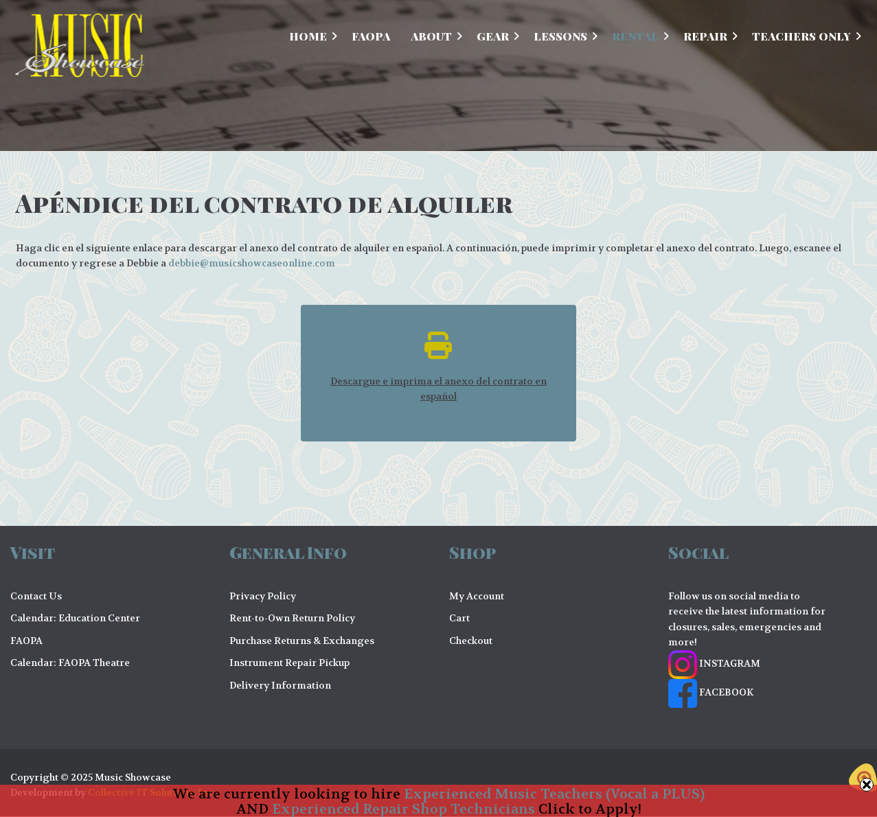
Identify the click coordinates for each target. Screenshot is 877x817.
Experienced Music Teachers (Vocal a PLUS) (554, 794)
